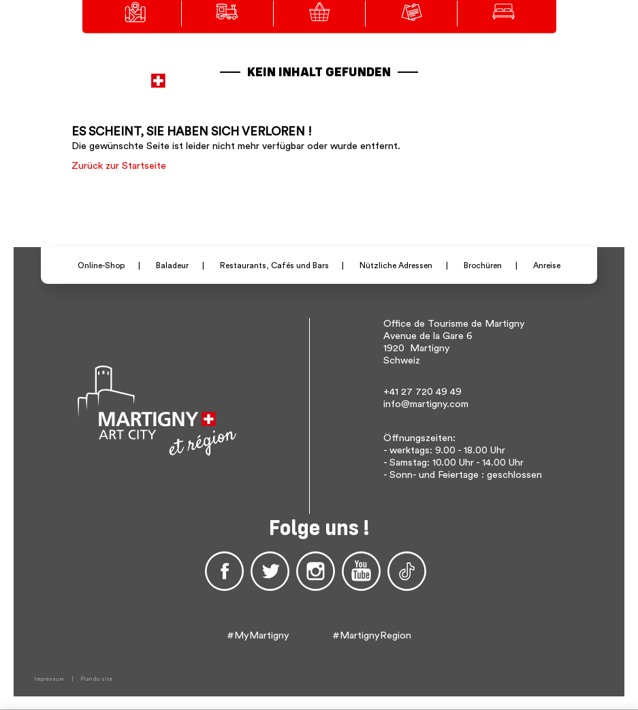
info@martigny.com (425, 404)
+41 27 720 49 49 (422, 392)
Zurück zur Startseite (118, 166)
